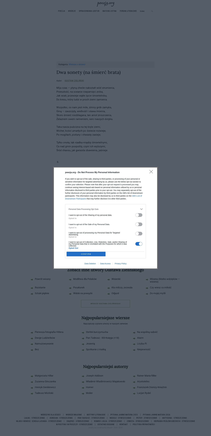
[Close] (152, 172)
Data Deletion (90, 263)
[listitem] (105, 209)
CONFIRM (86, 254)
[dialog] (105, 218)
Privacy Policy (120, 263)
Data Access (105, 263)
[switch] (138, 215)
